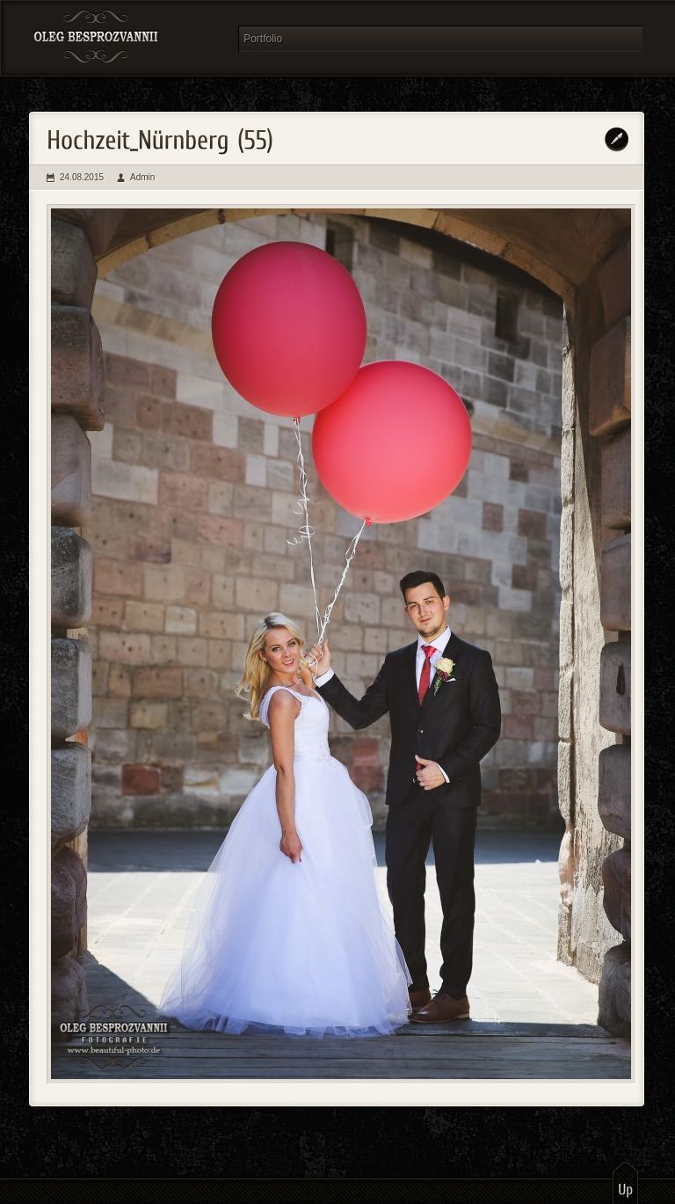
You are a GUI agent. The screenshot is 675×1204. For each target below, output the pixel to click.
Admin (142, 177)
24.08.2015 (82, 177)
